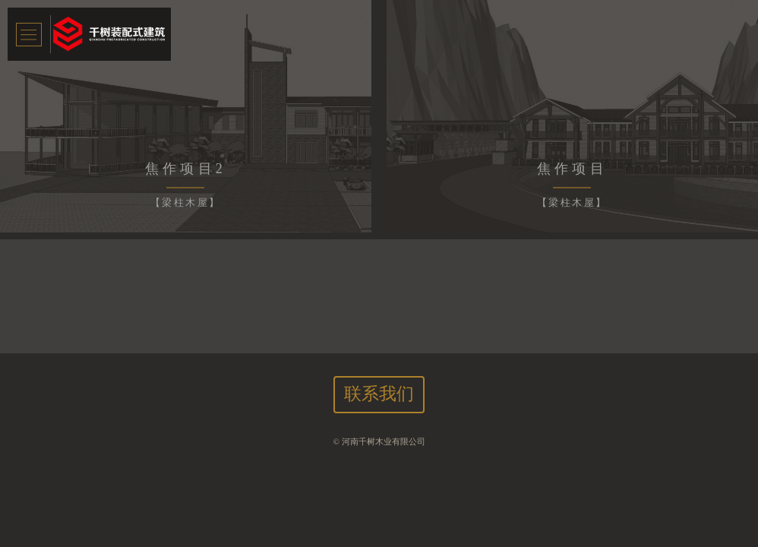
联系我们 (379, 393)
